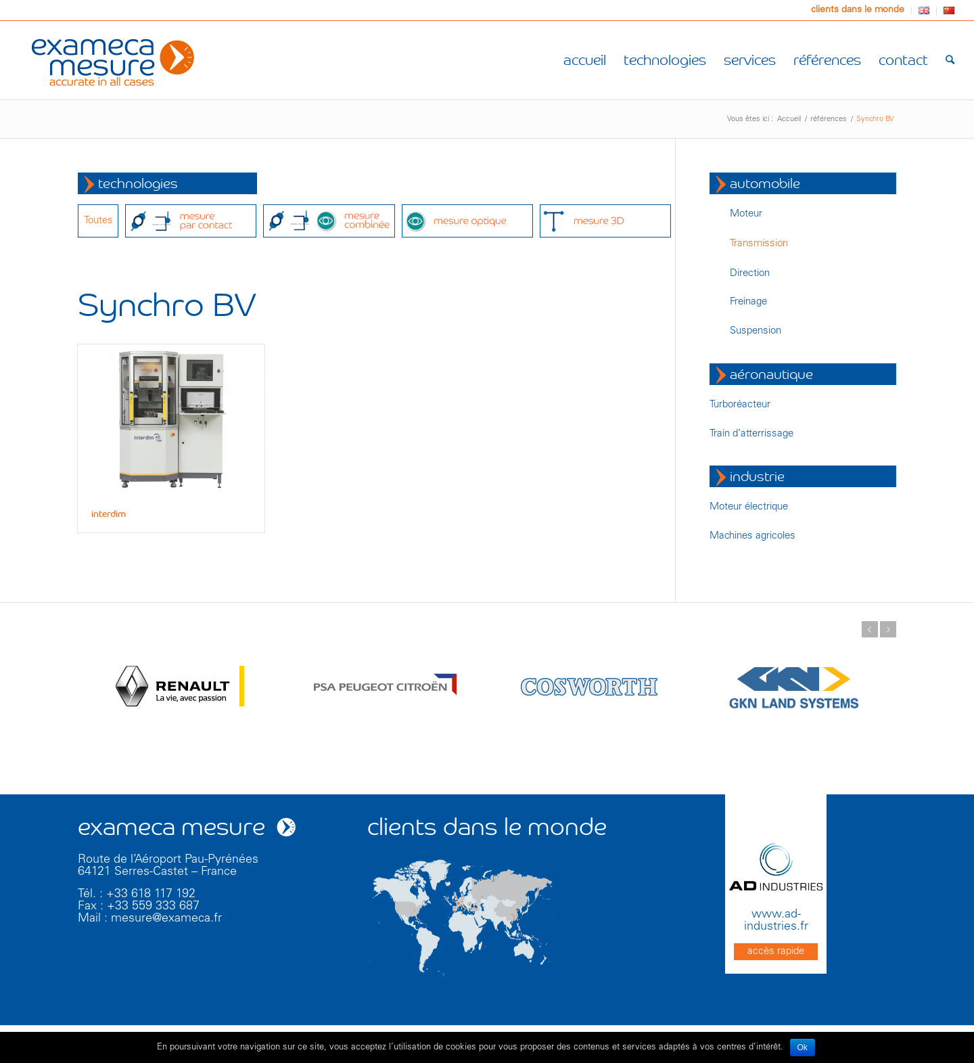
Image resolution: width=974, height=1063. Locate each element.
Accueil (789, 119)
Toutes (98, 221)
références (828, 119)
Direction (750, 274)
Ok (802, 1047)
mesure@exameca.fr (166, 919)
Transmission (759, 244)
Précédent (870, 629)
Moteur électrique (749, 507)
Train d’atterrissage (751, 434)
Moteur (746, 214)
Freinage (748, 302)
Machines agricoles (752, 536)
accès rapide (775, 952)
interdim (108, 514)
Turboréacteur (740, 405)
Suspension (755, 331)
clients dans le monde (857, 10)
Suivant (888, 629)
